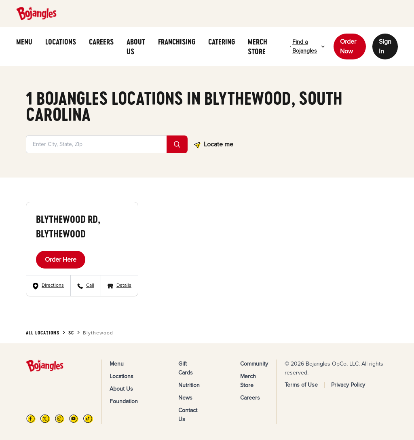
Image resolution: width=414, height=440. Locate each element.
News (185, 397)
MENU (24, 41)
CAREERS (101, 41)
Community (254, 363)
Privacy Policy (348, 384)
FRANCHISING (176, 41)
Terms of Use (301, 384)
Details (123, 285)
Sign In (385, 46)
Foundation (124, 401)
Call (90, 285)
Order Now (348, 46)
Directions (53, 285)
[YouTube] (74, 418)
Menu (117, 363)
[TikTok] (88, 418)
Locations (121, 376)
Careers (250, 397)
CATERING (221, 41)
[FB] (31, 418)
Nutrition (189, 385)
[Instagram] (60, 418)
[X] (45, 418)
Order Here (60, 260)
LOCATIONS (60, 41)
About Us (121, 388)
